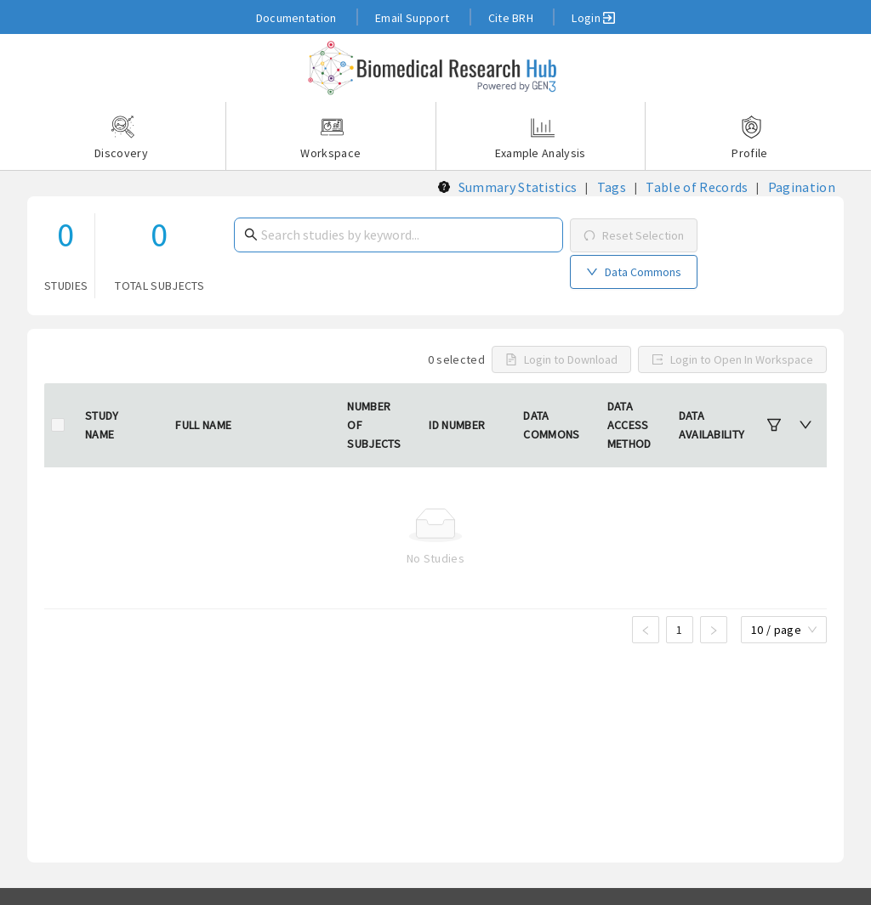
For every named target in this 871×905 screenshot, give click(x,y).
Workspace (331, 138)
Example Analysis (540, 138)
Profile (749, 138)
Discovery (122, 138)
